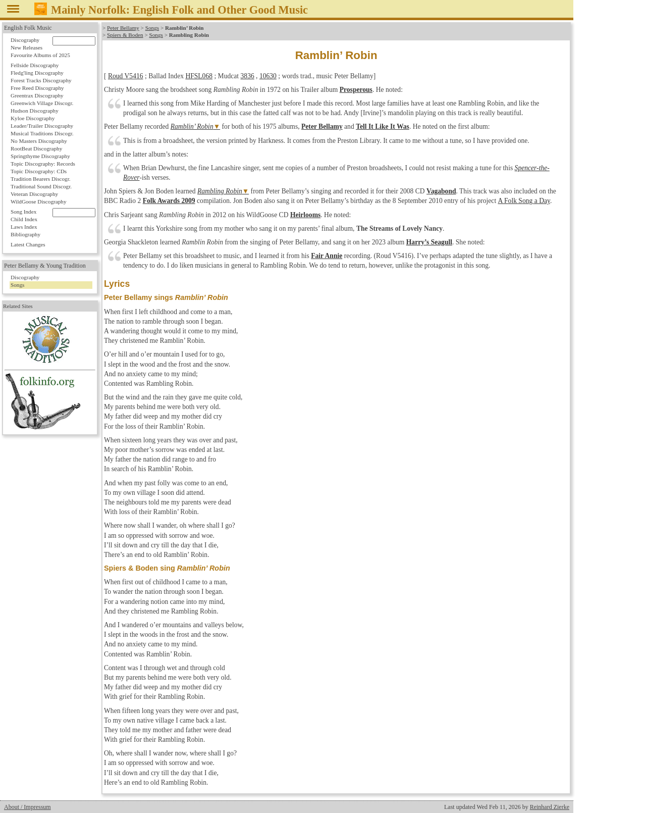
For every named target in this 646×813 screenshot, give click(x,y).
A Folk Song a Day (524, 201)
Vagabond (441, 191)
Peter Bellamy (123, 28)
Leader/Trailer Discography (42, 126)
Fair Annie (326, 256)
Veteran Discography (34, 194)
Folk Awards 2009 (169, 201)
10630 (268, 76)
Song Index (23, 212)
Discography (25, 40)
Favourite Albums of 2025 (40, 55)
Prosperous (356, 89)
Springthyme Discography (40, 156)
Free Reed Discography (37, 88)
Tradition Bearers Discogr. (41, 179)
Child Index (24, 219)
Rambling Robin (219, 191)
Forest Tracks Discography (41, 80)
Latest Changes (28, 244)
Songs (152, 28)
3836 (247, 76)
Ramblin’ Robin (192, 126)
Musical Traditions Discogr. (42, 133)
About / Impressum (27, 806)
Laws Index (24, 227)
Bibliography (25, 234)
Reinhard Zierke (549, 806)
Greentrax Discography (37, 95)
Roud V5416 (125, 76)
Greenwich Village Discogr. (42, 103)
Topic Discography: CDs (39, 171)
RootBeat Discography (36, 148)
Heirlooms (305, 215)
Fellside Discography (35, 65)
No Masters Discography (39, 141)
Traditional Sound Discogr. (41, 186)
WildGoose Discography (38, 201)
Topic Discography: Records (43, 164)
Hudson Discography (35, 111)
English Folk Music (28, 27)
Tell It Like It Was (382, 126)
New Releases (26, 47)
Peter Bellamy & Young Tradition (45, 265)
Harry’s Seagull (429, 242)
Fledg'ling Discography (37, 73)
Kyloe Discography (33, 118)
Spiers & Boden (125, 35)
